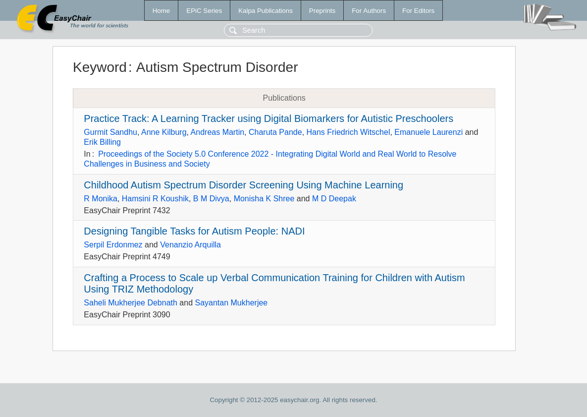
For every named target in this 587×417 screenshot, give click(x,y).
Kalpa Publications (265, 10)
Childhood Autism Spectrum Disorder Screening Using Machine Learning (243, 184)
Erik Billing (102, 142)
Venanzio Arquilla (190, 244)
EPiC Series (204, 10)
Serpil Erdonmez (113, 244)
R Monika (100, 198)
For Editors (418, 10)
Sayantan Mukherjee (231, 302)
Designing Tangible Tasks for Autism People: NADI (194, 231)
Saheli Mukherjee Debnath (130, 302)
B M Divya (211, 198)
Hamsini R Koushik (155, 198)
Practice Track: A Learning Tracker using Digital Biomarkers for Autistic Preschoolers (268, 118)
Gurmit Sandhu (110, 132)
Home (161, 10)
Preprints (322, 10)
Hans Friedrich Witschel (348, 132)
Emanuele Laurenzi (428, 132)
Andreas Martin (218, 132)
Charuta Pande (275, 132)
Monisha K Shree (264, 198)
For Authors (369, 10)
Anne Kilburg (164, 132)
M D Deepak (334, 198)
